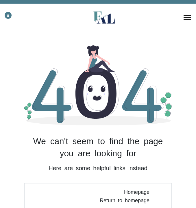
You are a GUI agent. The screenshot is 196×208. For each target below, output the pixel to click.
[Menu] (187, 18)
